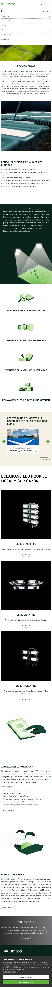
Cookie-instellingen (26, 977)
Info (2, 30)
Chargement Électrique (7, 21)
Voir (26, 555)
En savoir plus (8, 811)
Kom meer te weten (9, 972)
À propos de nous (6, 34)
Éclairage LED (5, 16)
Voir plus (44, 459)
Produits (3, 25)
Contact (46, 11)
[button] (49, 16)
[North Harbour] (23, 441)
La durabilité (8, 908)
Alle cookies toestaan (26, 982)
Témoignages (5, 39)
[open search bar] (41, 4)
